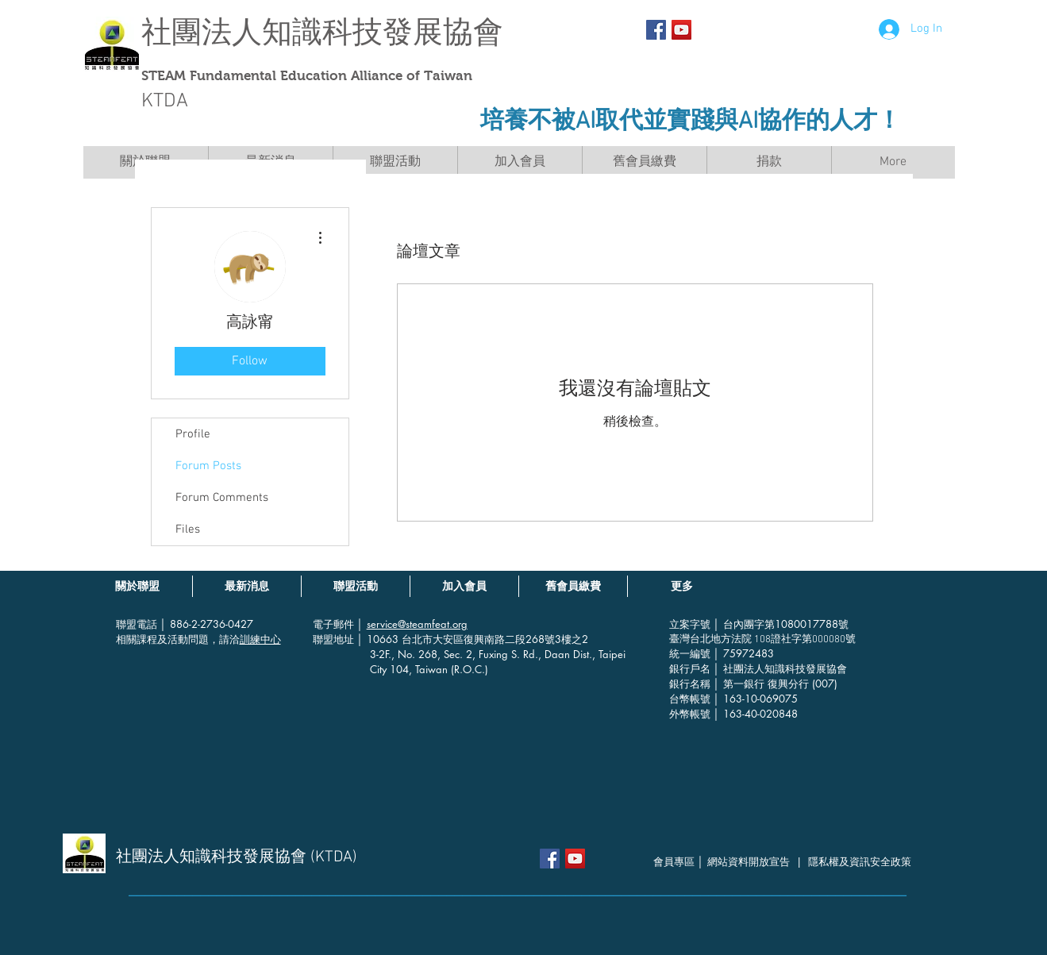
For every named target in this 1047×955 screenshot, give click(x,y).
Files (187, 529)
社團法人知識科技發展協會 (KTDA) (236, 857)
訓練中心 (260, 639)
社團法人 (201, 32)
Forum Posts (208, 466)
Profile (192, 434)
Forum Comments (221, 498)
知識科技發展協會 (382, 32)
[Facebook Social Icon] (656, 30)
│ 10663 (379, 639)
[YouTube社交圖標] (681, 30)
